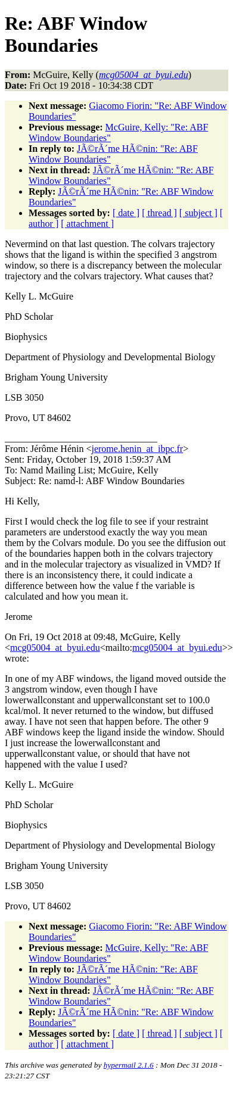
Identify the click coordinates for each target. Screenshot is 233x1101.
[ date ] (126, 213)
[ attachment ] (87, 224)
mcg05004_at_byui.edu (55, 647)
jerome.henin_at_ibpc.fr (137, 449)
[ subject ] (198, 213)
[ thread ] (159, 213)
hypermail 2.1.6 (129, 1065)
